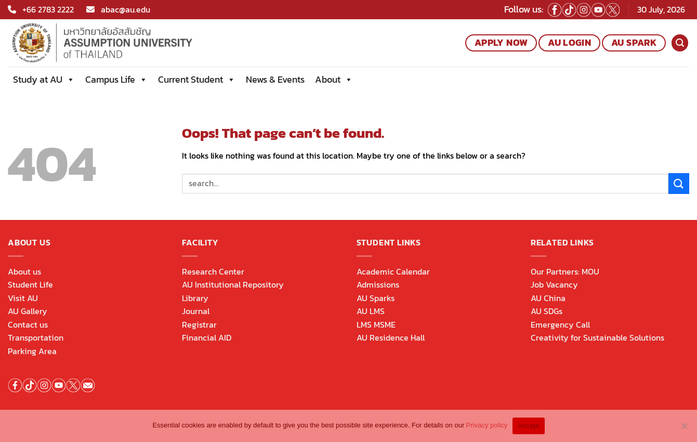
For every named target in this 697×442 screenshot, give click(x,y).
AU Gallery (27, 311)
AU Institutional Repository (233, 284)
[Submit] (678, 183)
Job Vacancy (554, 284)
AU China (548, 298)
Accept (528, 426)
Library (195, 298)
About (334, 80)
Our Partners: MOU (565, 271)
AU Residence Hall (391, 337)
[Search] (680, 42)
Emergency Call (560, 324)
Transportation (35, 337)
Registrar (199, 324)
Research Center (213, 271)
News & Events (275, 79)
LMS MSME (376, 324)
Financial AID (206, 337)
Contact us (28, 324)
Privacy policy (486, 425)
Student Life (30, 284)
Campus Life (116, 80)
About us (24, 271)
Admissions (378, 284)
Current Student (196, 80)
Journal (195, 311)
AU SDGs (546, 311)
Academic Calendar (393, 271)
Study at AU (44, 80)
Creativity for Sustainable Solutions (597, 337)
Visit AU (23, 298)
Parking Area (32, 351)
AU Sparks (375, 298)
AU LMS (371, 311)
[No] (684, 429)
